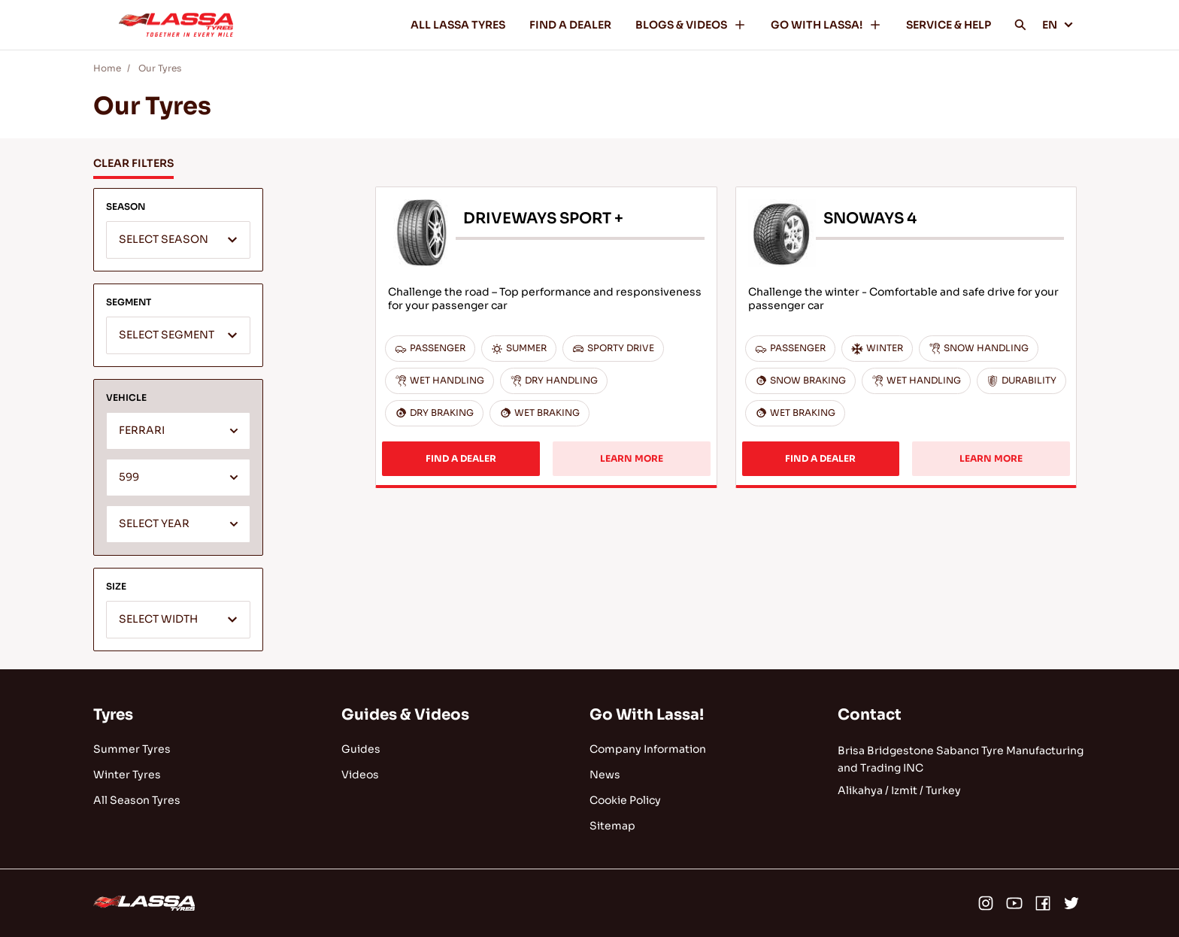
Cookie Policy (625, 800)
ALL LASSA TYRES (458, 25)
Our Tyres (159, 68)
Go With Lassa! (647, 714)
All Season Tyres (136, 800)
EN (1058, 25)
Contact (870, 714)
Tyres (113, 714)
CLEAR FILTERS (133, 163)
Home (107, 68)
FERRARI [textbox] (142, 430)
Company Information (648, 749)
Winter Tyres (127, 774)
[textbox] (178, 240)
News (605, 774)
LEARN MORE (631, 458)
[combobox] (178, 240)
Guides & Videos (405, 714)
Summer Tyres (132, 749)
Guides (360, 749)
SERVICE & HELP (948, 25)
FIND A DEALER (570, 25)
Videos (360, 774)
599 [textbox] (129, 477)
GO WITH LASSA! (826, 25)
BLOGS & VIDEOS (691, 25)
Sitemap (612, 825)
